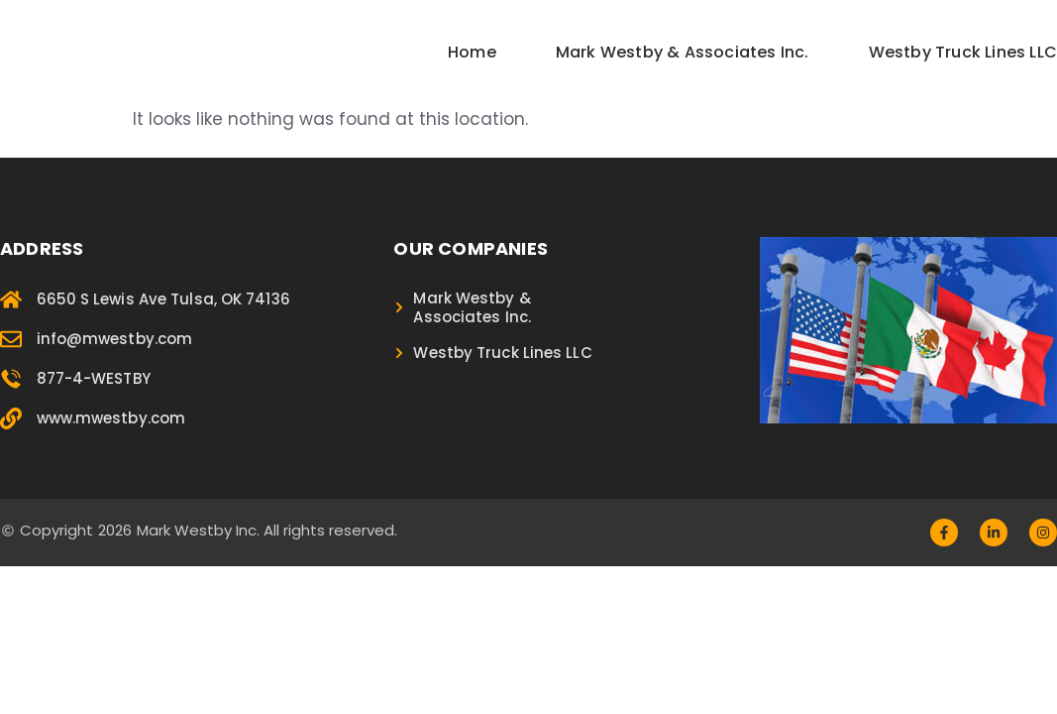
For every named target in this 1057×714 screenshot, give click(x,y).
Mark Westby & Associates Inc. (682, 52)
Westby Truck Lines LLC (963, 52)
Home (472, 52)
